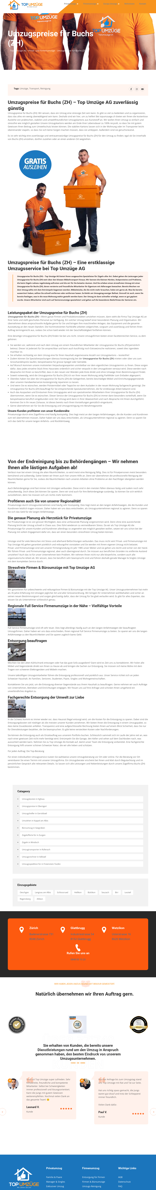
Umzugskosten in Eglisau (35, 799)
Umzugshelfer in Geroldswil (36, 813)
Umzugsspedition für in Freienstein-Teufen (43, 864)
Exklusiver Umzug (55, 1186)
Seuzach (119, 892)
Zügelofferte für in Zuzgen (35, 835)
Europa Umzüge (112, 5)
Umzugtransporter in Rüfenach (37, 849)
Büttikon (103, 892)
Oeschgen (26, 892)
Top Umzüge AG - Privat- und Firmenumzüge (32, 50)
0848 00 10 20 (78, 959)
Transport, (34, 88)
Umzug (128, 283)
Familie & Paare (54, 1177)
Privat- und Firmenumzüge (129, 541)
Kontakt (143, 5)
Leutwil (24, 898)
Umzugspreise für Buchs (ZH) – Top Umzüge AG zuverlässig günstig (73, 105)
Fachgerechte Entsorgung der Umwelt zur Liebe (46, 697)
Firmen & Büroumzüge (93, 1181)
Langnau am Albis (47, 892)
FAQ (120, 1186)
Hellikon (87, 892)
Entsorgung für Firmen (93, 1177)
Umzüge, (24, 88)
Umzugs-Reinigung (91, 1186)
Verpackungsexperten (63, 365)
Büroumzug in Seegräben (35, 827)
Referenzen (130, 5)
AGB (120, 1177)
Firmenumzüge (92, 5)
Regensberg (41, 898)
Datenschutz (124, 1181)
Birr (132, 892)
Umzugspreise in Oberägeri (36, 806)
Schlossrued (69, 892)
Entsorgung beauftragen (27, 641)
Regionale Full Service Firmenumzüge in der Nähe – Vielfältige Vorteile (65, 606)
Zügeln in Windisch (32, 842)
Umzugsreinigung (71, 405)
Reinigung (45, 88)
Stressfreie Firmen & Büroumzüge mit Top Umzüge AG (51, 567)
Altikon (57, 898)
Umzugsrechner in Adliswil (35, 856)
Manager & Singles (127, 558)
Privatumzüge (73, 5)
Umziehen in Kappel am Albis (37, 820)
